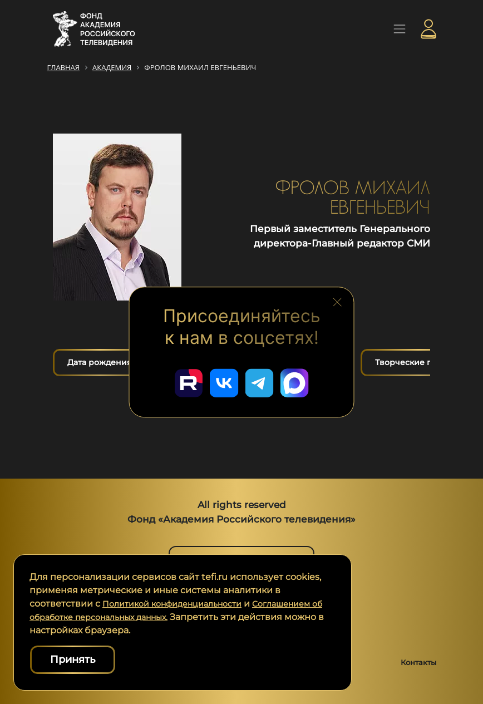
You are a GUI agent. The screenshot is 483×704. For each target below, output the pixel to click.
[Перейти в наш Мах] (301, 380)
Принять (72, 659)
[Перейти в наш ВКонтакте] (221, 380)
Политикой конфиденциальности (180, 603)
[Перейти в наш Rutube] (181, 380)
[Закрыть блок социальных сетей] (337, 300)
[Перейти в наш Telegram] (261, 380)
